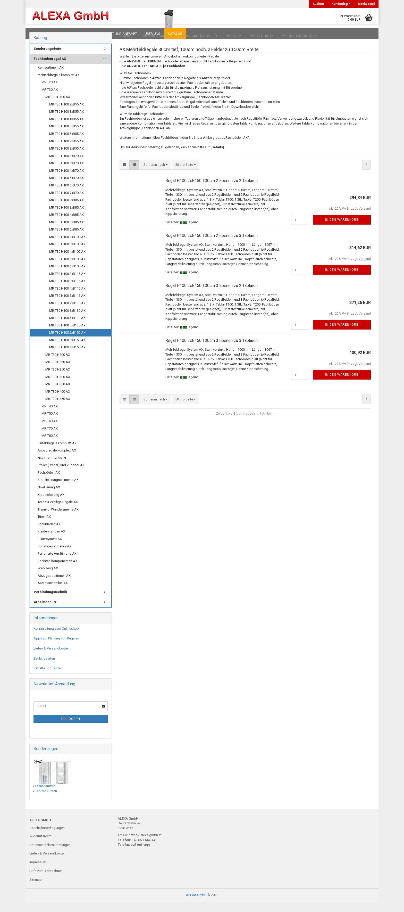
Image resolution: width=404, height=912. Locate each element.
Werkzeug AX (48, 578)
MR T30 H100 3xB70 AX (66, 173)
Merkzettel (366, 4)
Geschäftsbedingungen (47, 838)
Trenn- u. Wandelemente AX (58, 520)
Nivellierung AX (49, 497)
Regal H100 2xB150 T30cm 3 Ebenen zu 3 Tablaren (211, 350)
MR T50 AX (49, 424)
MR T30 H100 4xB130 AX (67, 328)
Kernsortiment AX (51, 78)
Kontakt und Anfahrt (118, 34)
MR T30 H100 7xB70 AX (66, 203)
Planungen (82, 34)
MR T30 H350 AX (57, 394)
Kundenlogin (341, 4)
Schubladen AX (49, 534)
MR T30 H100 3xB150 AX (67, 350)
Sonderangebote (47, 59)
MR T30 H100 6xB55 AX (66, 144)
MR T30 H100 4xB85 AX (66, 225)
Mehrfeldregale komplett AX (59, 85)
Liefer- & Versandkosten (51, 659)
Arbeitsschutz (45, 612)
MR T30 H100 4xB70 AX (66, 181)
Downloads (40, 34)
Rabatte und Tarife (47, 678)
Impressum (37, 872)
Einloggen (70, 729)
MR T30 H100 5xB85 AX (66, 232)
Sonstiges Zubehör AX (54, 556)
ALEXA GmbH (196, 905)
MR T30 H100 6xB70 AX (66, 196)
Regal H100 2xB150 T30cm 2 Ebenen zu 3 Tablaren (211, 245)
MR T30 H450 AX (57, 409)
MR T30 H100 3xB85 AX (66, 218)
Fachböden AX (49, 483)
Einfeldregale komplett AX (57, 453)
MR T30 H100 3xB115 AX (67, 291)
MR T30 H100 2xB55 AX (66, 115)
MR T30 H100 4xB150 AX (67, 357)
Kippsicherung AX (51, 505)
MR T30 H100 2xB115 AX (67, 284)
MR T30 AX (49, 100)
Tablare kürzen (46, 801)
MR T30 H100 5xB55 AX (66, 136)
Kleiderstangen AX (51, 542)
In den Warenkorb (342, 230)
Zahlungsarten (44, 669)
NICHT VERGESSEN (52, 468)
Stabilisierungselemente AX (58, 490)
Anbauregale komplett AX (57, 461)
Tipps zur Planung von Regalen (56, 649)
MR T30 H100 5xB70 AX (66, 188)
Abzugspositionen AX (54, 586)
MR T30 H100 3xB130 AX (67, 321)
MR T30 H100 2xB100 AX (67, 247)
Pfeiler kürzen (45, 796)
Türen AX (44, 527)
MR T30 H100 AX (57, 107)
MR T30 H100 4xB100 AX (67, 262)
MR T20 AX (49, 92)
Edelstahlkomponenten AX (57, 571)
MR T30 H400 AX (57, 402)
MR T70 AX (49, 439)
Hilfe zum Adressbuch (46, 881)
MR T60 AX (49, 431)
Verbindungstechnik (50, 602)
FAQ (61, 34)
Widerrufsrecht (40, 846)
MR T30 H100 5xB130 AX (67, 336)
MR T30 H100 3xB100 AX (67, 254)
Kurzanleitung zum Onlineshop (56, 639)
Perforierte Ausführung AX (57, 564)
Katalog (175, 34)
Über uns (152, 34)
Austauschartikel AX (53, 593)
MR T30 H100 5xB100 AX (67, 269)
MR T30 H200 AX (57, 365)
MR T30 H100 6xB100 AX (67, 276)
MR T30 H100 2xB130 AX (67, 313)
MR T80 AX (49, 446)
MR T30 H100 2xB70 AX (66, 166)
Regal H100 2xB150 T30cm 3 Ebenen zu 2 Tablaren (211, 295)
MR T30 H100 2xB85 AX (66, 210)
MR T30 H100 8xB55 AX (66, 159)
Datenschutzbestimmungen (50, 855)
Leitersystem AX (50, 549)
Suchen (318, 4)
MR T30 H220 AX (57, 372)
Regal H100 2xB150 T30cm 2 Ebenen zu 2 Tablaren (211, 190)
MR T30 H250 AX (57, 380)
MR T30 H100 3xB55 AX (66, 122)
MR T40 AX (49, 416)
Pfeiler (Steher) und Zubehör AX (61, 475)
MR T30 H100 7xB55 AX (66, 151)
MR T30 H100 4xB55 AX (66, 129)
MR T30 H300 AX (57, 387)
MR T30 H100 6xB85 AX (66, 240)
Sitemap (35, 890)
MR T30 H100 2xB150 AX (67, 343)
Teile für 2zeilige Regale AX (58, 512)
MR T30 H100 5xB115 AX (67, 306)
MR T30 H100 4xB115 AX (67, 299)
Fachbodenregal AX (50, 69)
